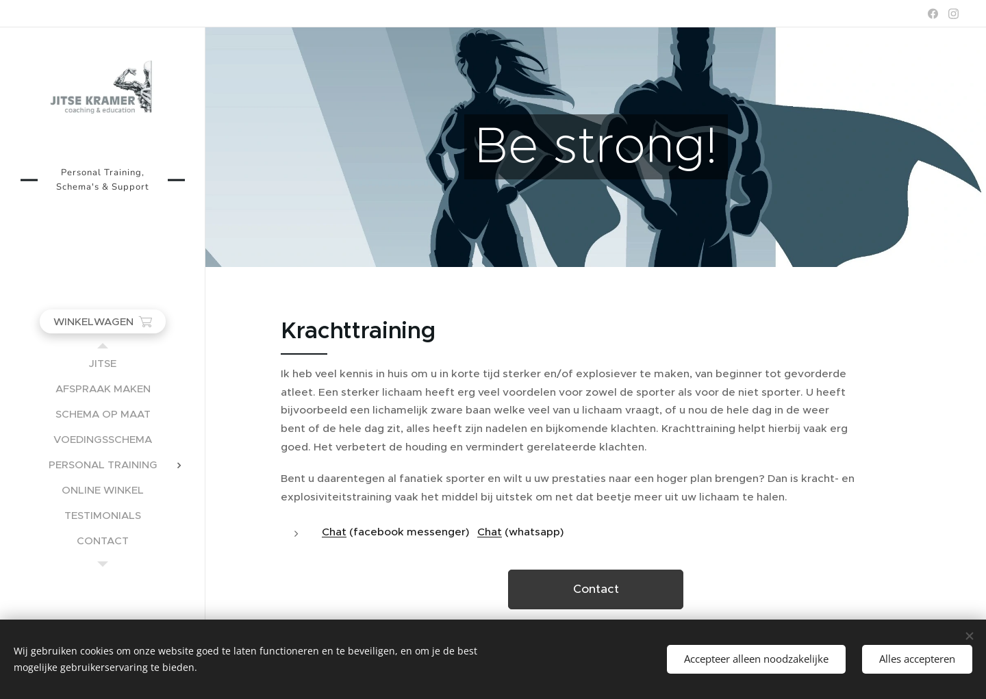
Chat (334, 531)
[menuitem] (102, 363)
